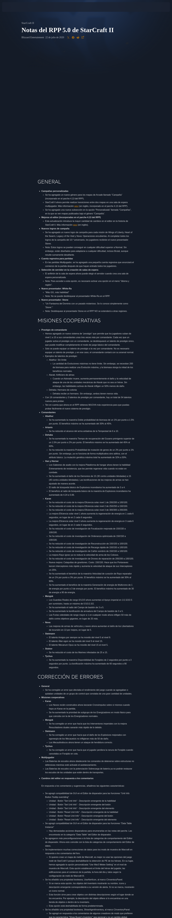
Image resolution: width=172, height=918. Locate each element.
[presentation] (10, 7)
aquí (76, 80)
